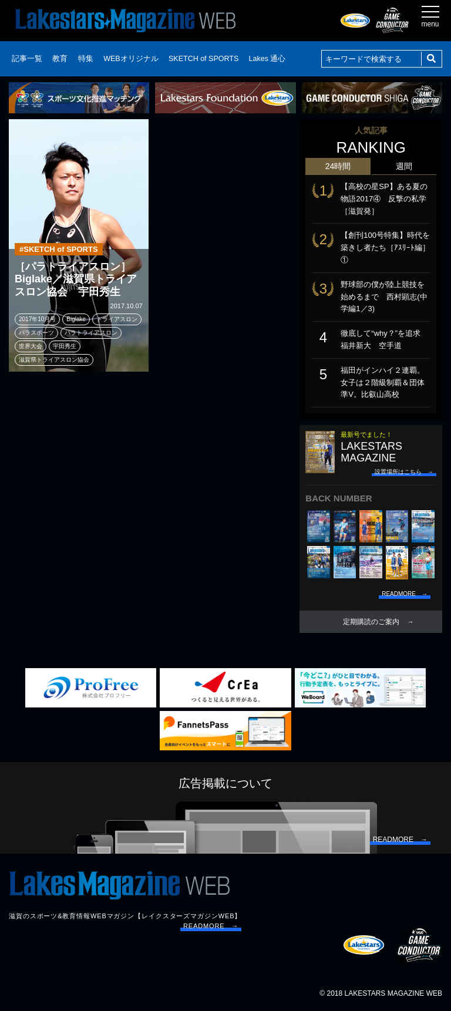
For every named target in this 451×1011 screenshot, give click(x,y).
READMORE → (210, 925)
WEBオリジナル (130, 59)
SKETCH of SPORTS (203, 59)
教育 (60, 59)
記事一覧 (27, 59)
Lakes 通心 (267, 59)
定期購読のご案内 (371, 621)
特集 (85, 59)
